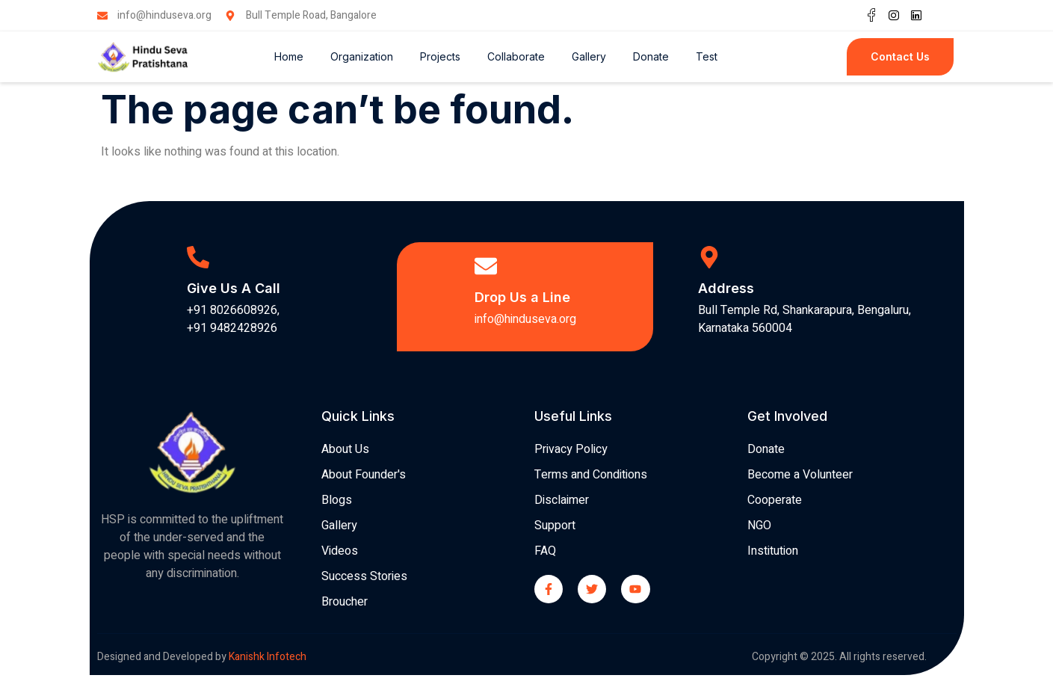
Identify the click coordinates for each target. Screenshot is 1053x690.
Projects (440, 56)
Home (288, 56)
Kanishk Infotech (269, 657)
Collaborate (516, 56)
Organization (361, 56)
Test (706, 56)
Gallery (589, 56)
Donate (651, 56)
